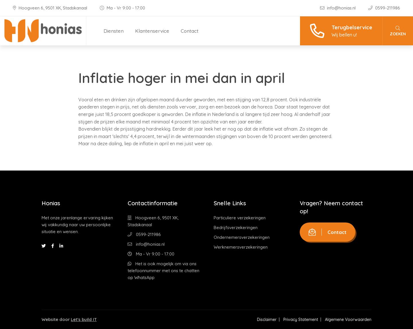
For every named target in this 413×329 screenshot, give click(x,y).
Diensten (114, 31)
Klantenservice (152, 31)
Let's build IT (84, 319)
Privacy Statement (300, 319)
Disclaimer (266, 319)
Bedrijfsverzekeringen (236, 227)
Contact (189, 31)
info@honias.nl (338, 8)
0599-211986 (384, 8)
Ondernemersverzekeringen (242, 237)
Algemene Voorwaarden (348, 319)
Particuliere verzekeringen (240, 217)
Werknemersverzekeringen (241, 247)
